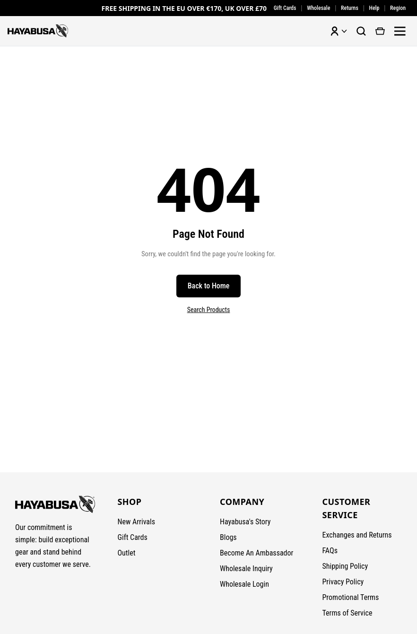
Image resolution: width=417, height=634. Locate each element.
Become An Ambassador (256, 552)
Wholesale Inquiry (246, 568)
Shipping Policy (345, 566)
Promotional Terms (350, 597)
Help (374, 8)
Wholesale (318, 8)
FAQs (330, 550)
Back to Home (209, 285)
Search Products (208, 309)
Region (398, 8)
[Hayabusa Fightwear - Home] (38, 30)
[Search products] (361, 31)
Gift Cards (285, 8)
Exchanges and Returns (357, 534)
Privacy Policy (343, 581)
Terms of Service (347, 612)
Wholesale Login (244, 584)
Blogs (228, 537)
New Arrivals (137, 521)
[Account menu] (338, 31)
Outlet (127, 552)
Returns (349, 8)
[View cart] (380, 31)
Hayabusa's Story (245, 521)
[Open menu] (400, 31)
